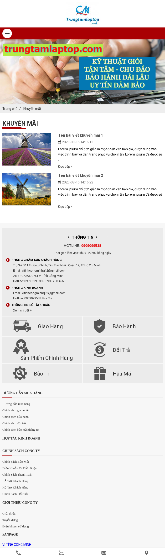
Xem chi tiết (22, 310)
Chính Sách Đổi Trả (15, 494)
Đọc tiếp (65, 166)
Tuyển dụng (10, 520)
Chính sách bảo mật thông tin (20, 429)
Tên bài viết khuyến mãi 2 (80, 175)
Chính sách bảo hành (15, 416)
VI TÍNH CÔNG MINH (16, 545)
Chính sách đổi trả (14, 423)
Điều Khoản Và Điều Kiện (19, 468)
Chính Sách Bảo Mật (15, 461)
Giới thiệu (8, 513)
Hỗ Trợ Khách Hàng (15, 481)
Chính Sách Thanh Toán (17, 474)
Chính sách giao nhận (16, 410)
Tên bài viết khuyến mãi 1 (80, 135)
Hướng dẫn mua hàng (16, 404)
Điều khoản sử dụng (15, 526)
